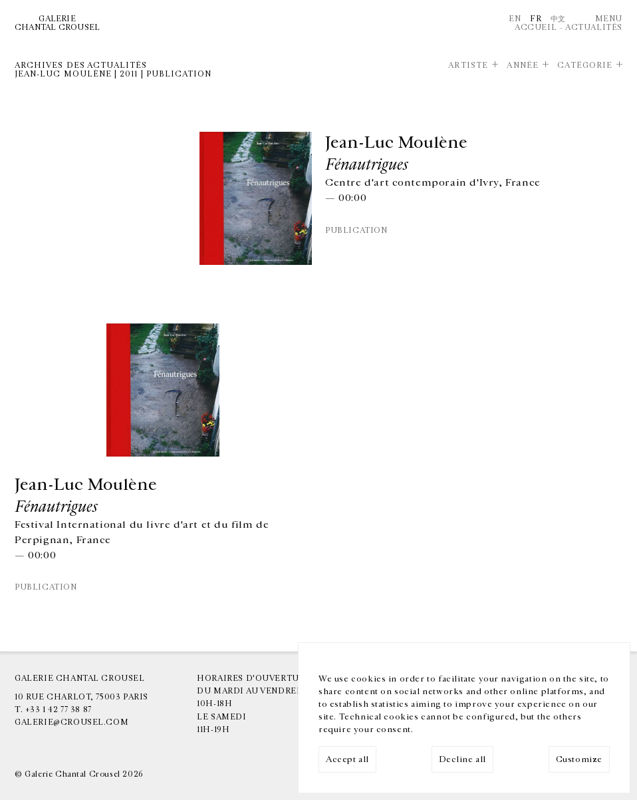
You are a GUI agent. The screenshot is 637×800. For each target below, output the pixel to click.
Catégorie (584, 65)
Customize (579, 759)
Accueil (536, 27)
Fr (535, 18)
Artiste (467, 65)
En (515, 18)
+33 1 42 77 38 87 (58, 709)
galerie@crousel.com (71, 722)
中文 (558, 18)
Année (522, 65)
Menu (608, 18)
